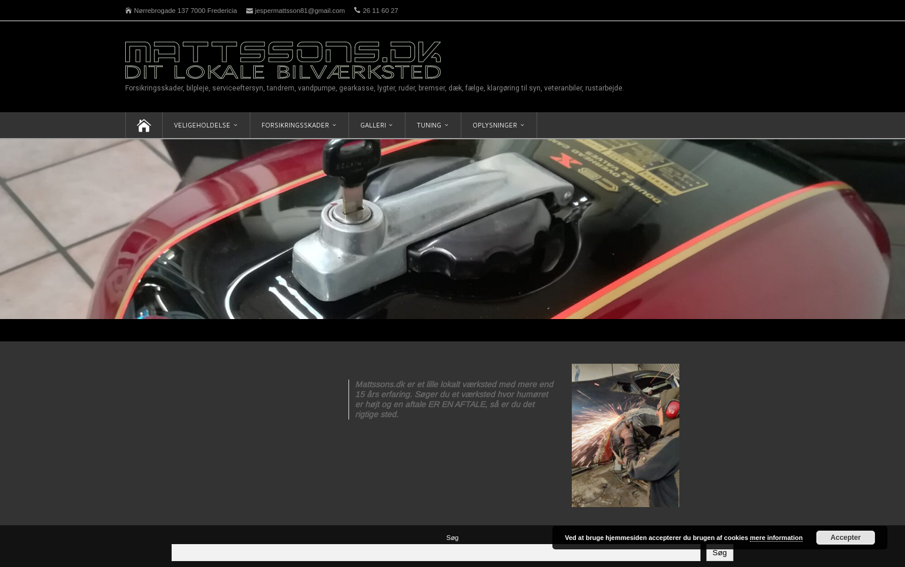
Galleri (373, 125)
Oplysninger (494, 125)
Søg (453, 537)
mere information (776, 537)
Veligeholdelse (202, 125)
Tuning (429, 125)
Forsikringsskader (295, 125)
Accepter (845, 538)
